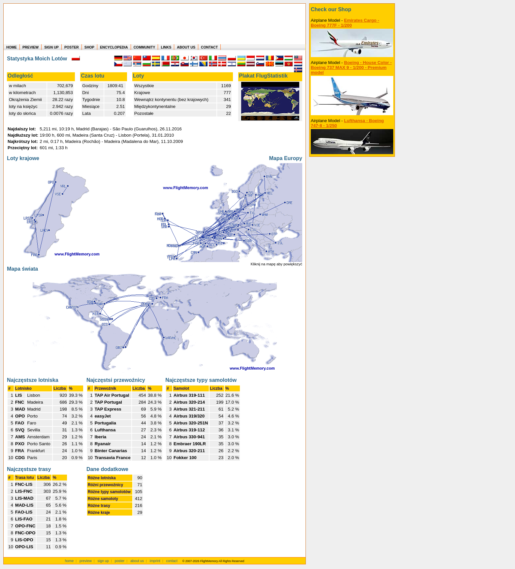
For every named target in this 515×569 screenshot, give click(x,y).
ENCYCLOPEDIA (114, 47)
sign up (103, 561)
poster (120, 561)
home (69, 561)
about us (137, 561)
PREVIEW (30, 47)
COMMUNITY (144, 47)
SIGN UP (51, 47)
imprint (155, 561)
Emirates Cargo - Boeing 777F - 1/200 (345, 23)
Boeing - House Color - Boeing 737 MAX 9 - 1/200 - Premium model (351, 67)
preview (86, 561)
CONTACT (209, 47)
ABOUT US (186, 47)
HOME (11, 47)
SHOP (89, 47)
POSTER (71, 47)
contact (171, 561)
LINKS (166, 47)
